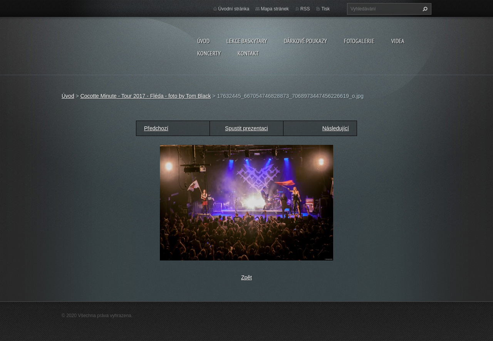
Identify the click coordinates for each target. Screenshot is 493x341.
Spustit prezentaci (246, 128)
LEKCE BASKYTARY (246, 41)
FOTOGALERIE (359, 41)
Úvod (203, 41)
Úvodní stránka (234, 9)
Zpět (246, 277)
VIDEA (397, 41)
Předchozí (156, 128)
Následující (335, 128)
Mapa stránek (275, 9)
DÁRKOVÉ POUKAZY (305, 41)
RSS (305, 9)
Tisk (325, 9)
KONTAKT (248, 53)
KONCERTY (209, 53)
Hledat (424, 9)
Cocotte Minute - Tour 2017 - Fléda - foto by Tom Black (145, 96)
